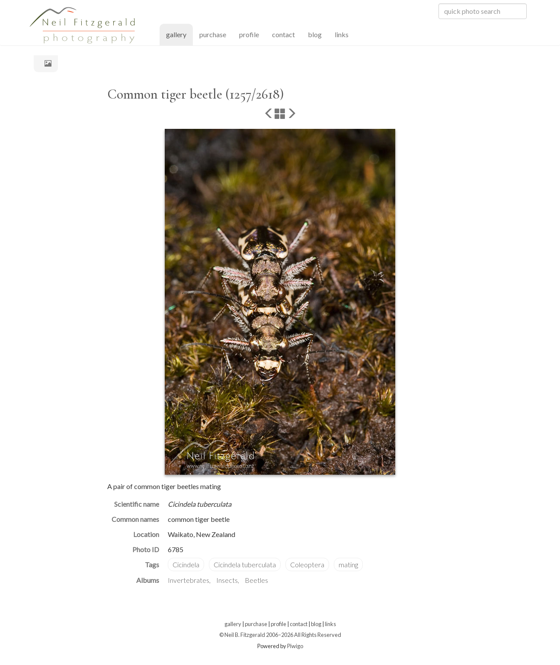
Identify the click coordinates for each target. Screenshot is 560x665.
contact (283, 34)
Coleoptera (307, 564)
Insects (227, 580)
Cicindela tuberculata (245, 564)
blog (315, 34)
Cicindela (186, 564)
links (342, 34)
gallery (179, 33)
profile (249, 34)
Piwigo (295, 646)
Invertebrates (188, 580)
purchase (212, 34)
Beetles (256, 580)
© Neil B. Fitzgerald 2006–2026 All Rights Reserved (280, 634)
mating (348, 564)
